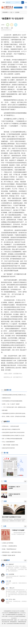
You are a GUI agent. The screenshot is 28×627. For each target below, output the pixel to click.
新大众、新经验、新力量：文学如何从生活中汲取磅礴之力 (14, 416)
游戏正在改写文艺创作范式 (8, 448)
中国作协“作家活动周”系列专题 (14, 495)
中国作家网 (5, 12)
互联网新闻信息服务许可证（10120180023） (17, 612)
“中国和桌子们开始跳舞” (18, 530)
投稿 (4, 2)
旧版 (26, 2)
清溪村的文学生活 (6, 397)
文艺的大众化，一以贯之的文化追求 (10, 426)
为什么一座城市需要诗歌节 (8, 441)
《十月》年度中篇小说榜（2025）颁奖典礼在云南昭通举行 (14, 407)
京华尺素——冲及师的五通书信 (9, 546)
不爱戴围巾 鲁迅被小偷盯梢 (8, 555)
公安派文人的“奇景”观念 (7, 543)
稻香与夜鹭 (4, 410)
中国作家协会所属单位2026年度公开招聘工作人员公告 (14, 394)
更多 (25, 481)
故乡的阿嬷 (11, 574)
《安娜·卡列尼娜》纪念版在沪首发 (10, 444)
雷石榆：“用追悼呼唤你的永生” (9, 549)
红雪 (10, 581)
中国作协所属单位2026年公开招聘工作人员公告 (13, 435)
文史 (11, 12)
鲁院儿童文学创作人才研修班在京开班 (11, 429)
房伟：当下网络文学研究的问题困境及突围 (12, 438)
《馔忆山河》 (12, 587)
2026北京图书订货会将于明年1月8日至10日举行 (13, 432)
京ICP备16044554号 (15, 611)
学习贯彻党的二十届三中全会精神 (14, 487)
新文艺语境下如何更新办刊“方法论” (11, 517)
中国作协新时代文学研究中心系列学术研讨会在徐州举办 (14, 413)
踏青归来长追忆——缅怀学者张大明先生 (11, 552)
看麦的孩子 (11, 564)
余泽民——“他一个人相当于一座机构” (11, 404)
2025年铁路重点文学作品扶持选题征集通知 (12, 401)
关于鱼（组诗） (12, 599)
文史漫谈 (17, 12)
